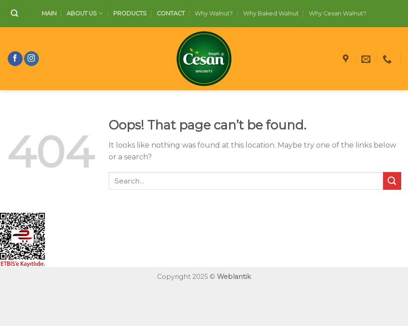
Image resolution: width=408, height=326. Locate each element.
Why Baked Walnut (271, 13)
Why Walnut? (214, 13)
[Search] (15, 13)
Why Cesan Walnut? (337, 13)
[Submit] (392, 181)
